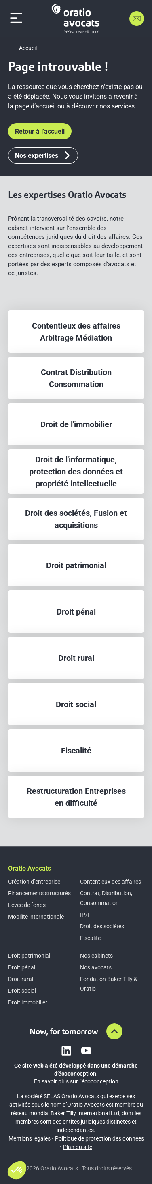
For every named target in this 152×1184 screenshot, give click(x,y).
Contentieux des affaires (110, 881)
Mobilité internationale (36, 916)
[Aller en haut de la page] (114, 1031)
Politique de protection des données (99, 1138)
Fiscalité (90, 938)
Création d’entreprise (34, 881)
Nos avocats (96, 967)
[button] (17, 1170)
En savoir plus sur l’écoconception (76, 1081)
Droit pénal (21, 967)
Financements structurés (39, 893)
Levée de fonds (27, 905)
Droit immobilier (27, 1002)
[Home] (76, 18)
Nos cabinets (96, 955)
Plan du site (77, 1147)
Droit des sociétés (102, 926)
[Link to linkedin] (66, 1051)
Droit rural (20, 979)
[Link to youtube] (86, 1051)
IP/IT (86, 914)
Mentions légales (29, 1138)
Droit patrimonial (29, 955)
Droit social (22, 990)
